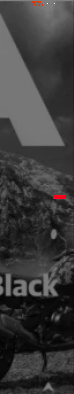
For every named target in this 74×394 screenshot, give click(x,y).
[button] (48, 3)
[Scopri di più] (59, 197)
